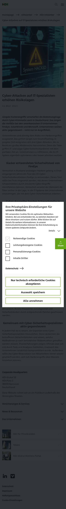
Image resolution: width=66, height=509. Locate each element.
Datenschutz (14, 268)
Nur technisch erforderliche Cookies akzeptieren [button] (33, 281)
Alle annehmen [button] (33, 300)
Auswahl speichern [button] (33, 292)
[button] (60, 243)
